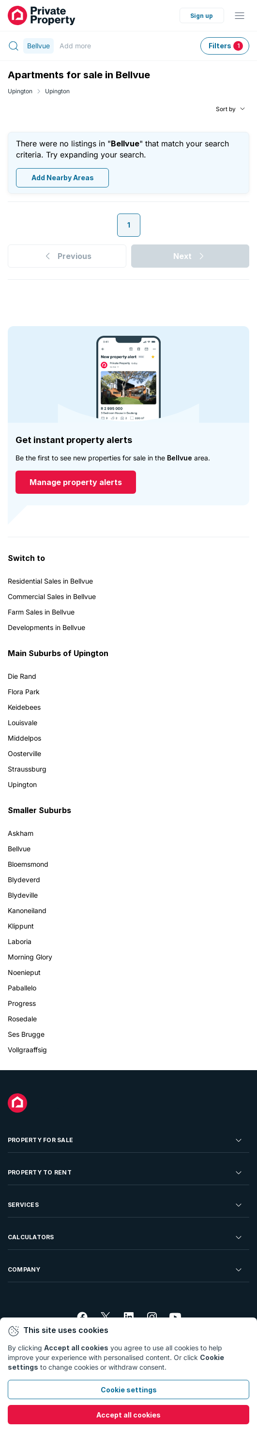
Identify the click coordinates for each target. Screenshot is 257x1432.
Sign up (201, 15)
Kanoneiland (27, 910)
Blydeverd (24, 879)
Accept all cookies (128, 1415)
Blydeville (23, 895)
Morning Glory (30, 957)
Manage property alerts (76, 482)
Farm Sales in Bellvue (41, 612)
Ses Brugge (26, 1034)
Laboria (19, 941)
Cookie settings (129, 1390)
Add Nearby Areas (62, 178)
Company (125, 1269)
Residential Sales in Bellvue (50, 581)
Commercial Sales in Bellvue (52, 596)
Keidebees (24, 707)
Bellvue (19, 849)
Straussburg (27, 769)
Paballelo (22, 988)
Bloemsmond (28, 864)
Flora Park (24, 691)
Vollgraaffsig (27, 1049)
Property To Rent (125, 1172)
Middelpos (24, 738)
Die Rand (22, 676)
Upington (20, 91)
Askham (20, 833)
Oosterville (24, 753)
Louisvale (22, 722)
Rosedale (22, 1019)
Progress (22, 1003)
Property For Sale (125, 1140)
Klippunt (21, 926)
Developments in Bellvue (46, 627)
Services (125, 1205)
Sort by (226, 109)
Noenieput (24, 972)
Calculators (125, 1237)
